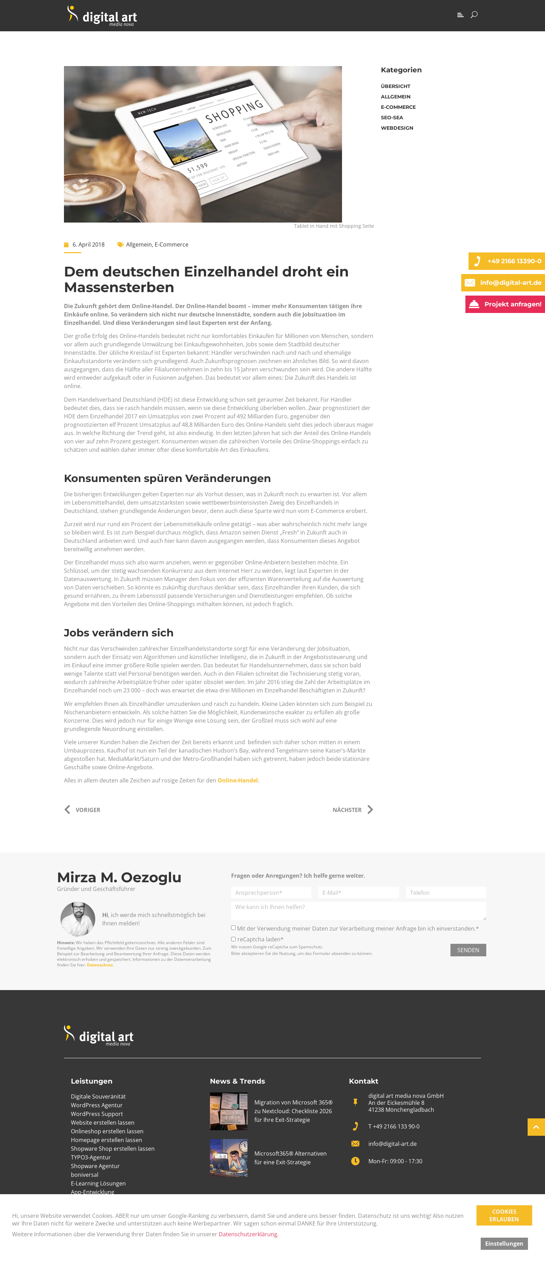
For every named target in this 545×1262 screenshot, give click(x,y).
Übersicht (395, 86)
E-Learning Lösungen (98, 1183)
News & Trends (237, 1081)
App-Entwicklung (92, 1192)
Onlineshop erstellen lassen (107, 1131)
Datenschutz (100, 965)
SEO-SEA (392, 117)
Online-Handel (238, 780)
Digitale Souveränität (98, 1096)
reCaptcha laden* (260, 939)
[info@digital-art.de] (470, 283)
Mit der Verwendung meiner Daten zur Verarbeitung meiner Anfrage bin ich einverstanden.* (358, 928)
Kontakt (364, 1081)
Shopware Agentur (95, 1166)
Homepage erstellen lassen (106, 1140)
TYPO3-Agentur (91, 1157)
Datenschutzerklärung (248, 1234)
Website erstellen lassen (103, 1122)
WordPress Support (97, 1114)
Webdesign (397, 128)
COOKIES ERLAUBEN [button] (504, 1215)
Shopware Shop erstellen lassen (113, 1148)
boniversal (84, 1175)
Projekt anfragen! (513, 304)
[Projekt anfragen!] (474, 304)
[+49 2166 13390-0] (477, 261)
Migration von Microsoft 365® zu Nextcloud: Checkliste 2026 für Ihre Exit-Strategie (293, 1111)
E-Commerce (171, 244)
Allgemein (139, 244)
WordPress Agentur (97, 1105)
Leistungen (92, 1081)
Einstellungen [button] (504, 1243)
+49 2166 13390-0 (515, 261)
